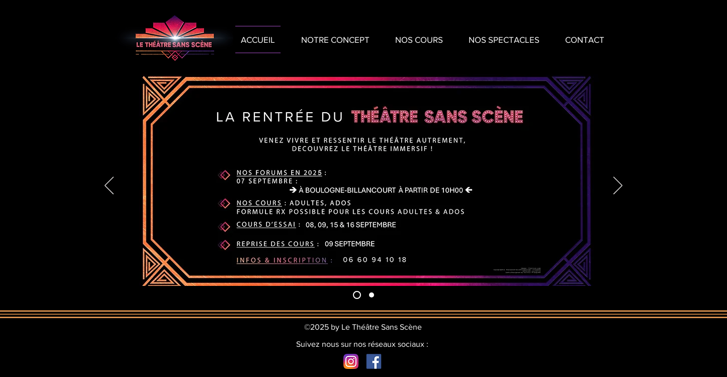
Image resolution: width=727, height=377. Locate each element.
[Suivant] (617, 186)
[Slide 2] (371, 294)
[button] (504, 39)
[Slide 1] (357, 295)
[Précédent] (109, 186)
